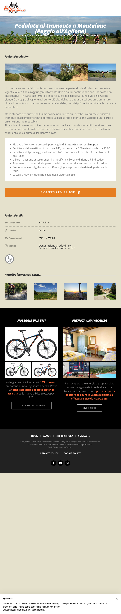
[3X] (74, 65)
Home (34, 435)
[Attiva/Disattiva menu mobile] (114, 8)
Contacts (84, 435)
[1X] (19, 65)
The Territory (64, 435)
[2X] (46, 65)
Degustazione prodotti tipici (55, 245)
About (47, 435)
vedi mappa (91, 144)
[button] (7, 72)
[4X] (102, 65)
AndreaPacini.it (66, 447)
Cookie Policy (72, 453)
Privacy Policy (49, 453)
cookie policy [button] (53, 607)
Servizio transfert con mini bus (57, 248)
